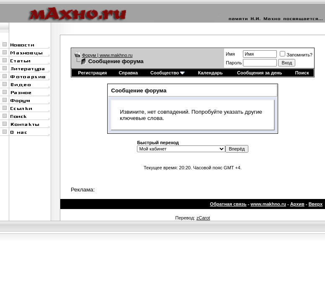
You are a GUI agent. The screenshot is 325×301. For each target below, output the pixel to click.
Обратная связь (228, 204)
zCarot (203, 217)
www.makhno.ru (268, 204)
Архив (297, 204)
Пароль (234, 62)
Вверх (315, 204)
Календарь (210, 72)
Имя (230, 53)
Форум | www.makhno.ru (107, 55)
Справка (128, 72)
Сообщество (167, 72)
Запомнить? (296, 54)
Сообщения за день (259, 72)
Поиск (302, 72)
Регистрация (92, 72)
